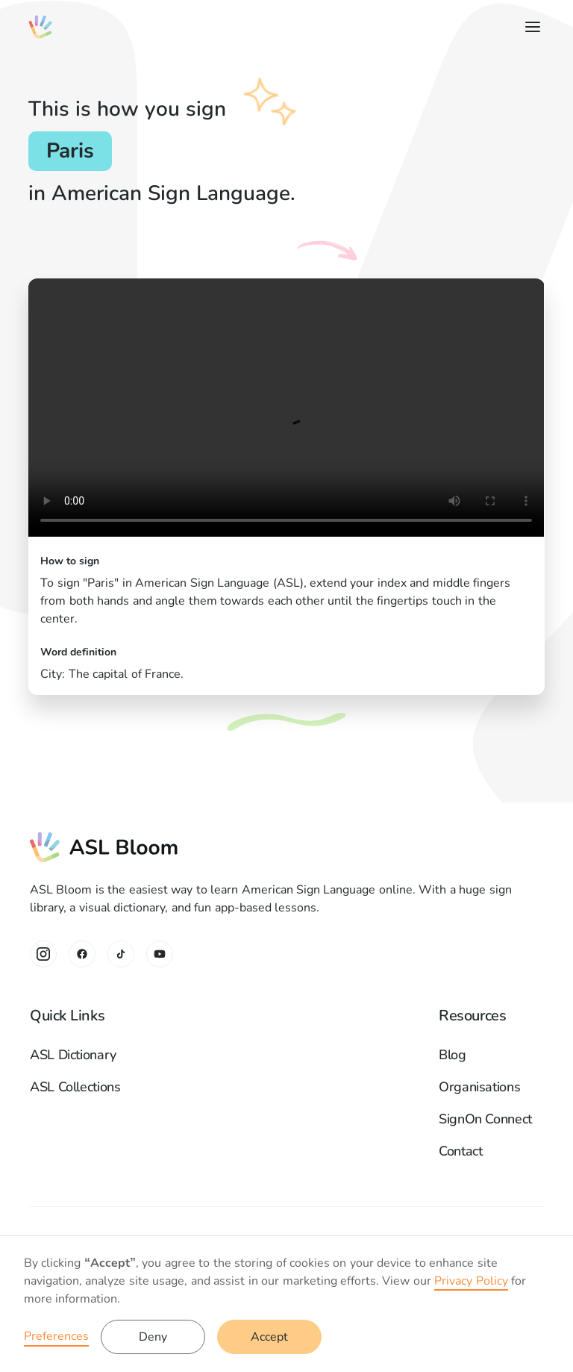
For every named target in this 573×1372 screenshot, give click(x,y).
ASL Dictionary (73, 1055)
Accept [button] (269, 1337)
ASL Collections (75, 1087)
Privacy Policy (470, 1281)
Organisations (479, 1087)
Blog (452, 1055)
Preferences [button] (56, 1336)
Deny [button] (153, 1337)
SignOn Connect (485, 1119)
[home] (40, 27)
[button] (530, 27)
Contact (460, 1151)
